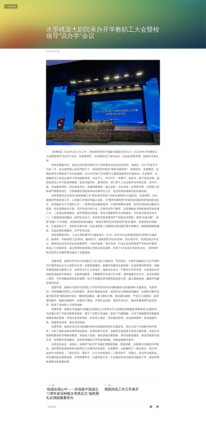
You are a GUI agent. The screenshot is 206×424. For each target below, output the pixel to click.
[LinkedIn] (150, 406)
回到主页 (11, 6)
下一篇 (108, 385)
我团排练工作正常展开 (121, 389)
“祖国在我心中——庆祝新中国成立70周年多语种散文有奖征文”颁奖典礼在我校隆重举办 (72, 393)
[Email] (157, 406)
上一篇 (50, 385)
